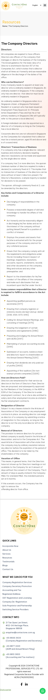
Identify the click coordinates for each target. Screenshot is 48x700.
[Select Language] (37, 5)
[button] (45, 5)
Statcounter (5, 690)
